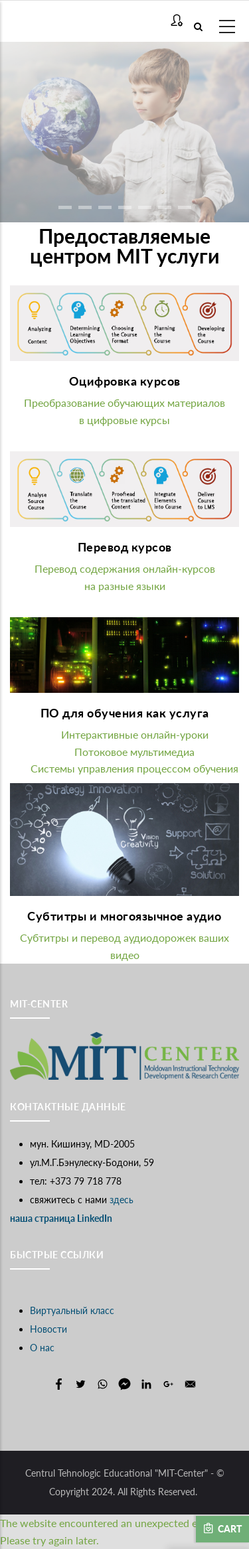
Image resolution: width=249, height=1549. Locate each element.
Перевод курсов (125, 547)
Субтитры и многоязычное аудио (124, 916)
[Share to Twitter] (80, 1384)
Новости (48, 1329)
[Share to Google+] (168, 1384)
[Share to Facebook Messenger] (124, 1384)
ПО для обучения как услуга (125, 712)
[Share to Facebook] (58, 1384)
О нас (42, 1347)
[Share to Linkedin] (146, 1384)
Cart (222, 1528)
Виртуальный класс (72, 1310)
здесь (121, 1199)
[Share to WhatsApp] (102, 1384)
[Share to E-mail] (190, 1384)
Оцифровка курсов (125, 381)
